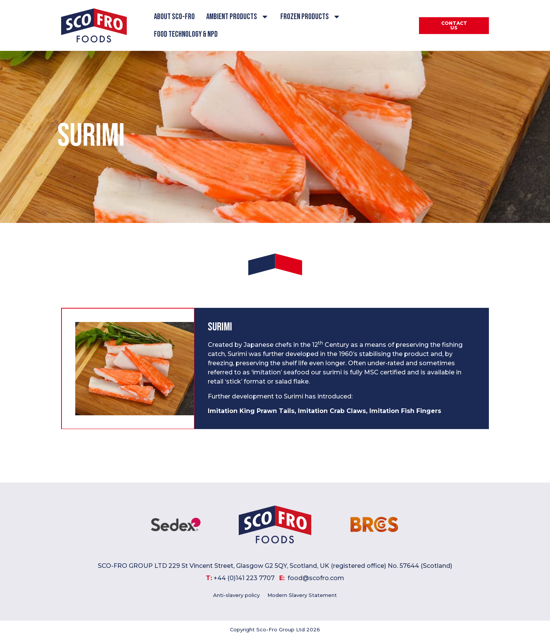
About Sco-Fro (174, 16)
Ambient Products (237, 16)
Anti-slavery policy (236, 595)
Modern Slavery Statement (302, 595)
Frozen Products (310, 16)
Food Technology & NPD (186, 34)
